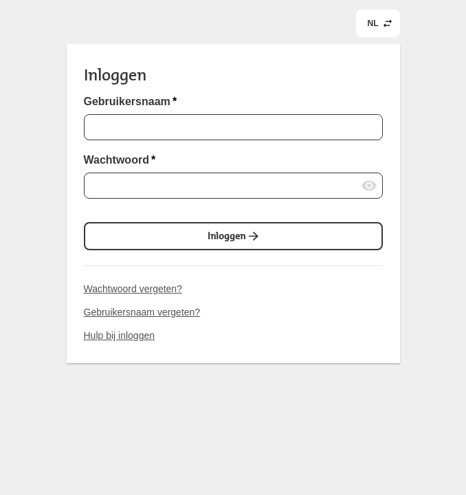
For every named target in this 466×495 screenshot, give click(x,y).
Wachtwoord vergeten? (133, 288)
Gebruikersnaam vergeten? (142, 312)
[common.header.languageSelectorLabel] (378, 23)
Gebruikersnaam (130, 101)
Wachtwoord (120, 160)
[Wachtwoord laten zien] (369, 185)
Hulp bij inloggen (119, 335)
